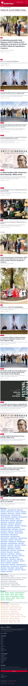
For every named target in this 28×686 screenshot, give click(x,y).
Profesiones (2, 648)
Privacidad (2, 683)
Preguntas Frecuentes (4, 676)
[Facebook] (1, 633)
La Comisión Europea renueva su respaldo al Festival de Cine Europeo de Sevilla (13, 190)
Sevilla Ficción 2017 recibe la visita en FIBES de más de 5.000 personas (13, 222)
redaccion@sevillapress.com (10, 681)
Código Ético (2, 656)
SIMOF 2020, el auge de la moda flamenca (9, 61)
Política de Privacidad (4, 657)
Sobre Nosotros (3, 655)
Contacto (2, 662)
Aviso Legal (2, 661)
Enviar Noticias (3, 677)
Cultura (2, 647)
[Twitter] (2, 633)
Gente (1, 642)
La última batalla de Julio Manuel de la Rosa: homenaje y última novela (12, 436)
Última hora (2, 638)
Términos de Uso (3, 660)
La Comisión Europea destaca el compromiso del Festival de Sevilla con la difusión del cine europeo (13, 138)
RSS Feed (2, 651)
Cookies (6, 683)
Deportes (2, 643)
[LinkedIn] (5, 633)
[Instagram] (4, 633)
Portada (2, 637)
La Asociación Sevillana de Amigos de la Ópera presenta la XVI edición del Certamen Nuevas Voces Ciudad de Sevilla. (14, 93)
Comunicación (3, 646)
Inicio (1, 7)
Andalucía (2, 641)
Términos (9, 683)
